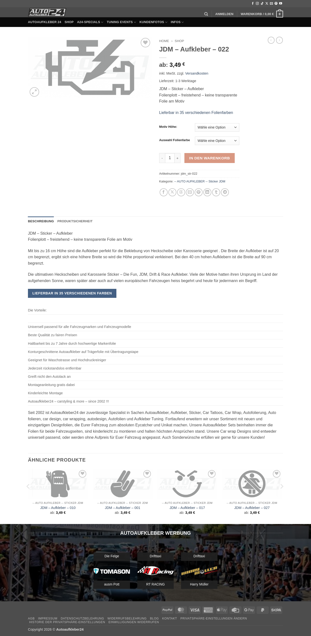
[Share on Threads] (181, 192)
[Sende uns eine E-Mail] (271, 3)
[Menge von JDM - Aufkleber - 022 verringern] (162, 158)
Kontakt (169, 618)
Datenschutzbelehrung (82, 618)
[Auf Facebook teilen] (164, 192)
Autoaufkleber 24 (44, 22)
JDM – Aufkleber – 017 (187, 508)
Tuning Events (121, 22)
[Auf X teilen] (172, 192)
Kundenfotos (153, 22)
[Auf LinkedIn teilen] (207, 192)
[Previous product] (279, 40)
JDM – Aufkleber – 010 (58, 508)
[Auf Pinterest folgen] (276, 3)
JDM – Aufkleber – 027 (252, 508)
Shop (69, 22)
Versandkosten (196, 73)
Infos (177, 22)
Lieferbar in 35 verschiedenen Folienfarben (196, 113)
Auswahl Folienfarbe (174, 140)
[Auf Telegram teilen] (225, 192)
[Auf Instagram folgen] (257, 3)
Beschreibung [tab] (41, 221)
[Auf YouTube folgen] (280, 3)
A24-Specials (90, 22)
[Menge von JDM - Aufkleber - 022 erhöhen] (178, 158)
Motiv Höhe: (168, 127)
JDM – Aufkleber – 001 (122, 508)
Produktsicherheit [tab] (75, 221)
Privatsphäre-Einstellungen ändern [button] (214, 618)
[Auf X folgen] (266, 3)
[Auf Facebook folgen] (252, 3)
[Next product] (271, 40)
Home (164, 41)
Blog (154, 618)
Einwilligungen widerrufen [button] (133, 622)
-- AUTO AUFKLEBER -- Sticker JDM (199, 181)
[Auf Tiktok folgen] (262, 3)
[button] (224, 14)
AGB (31, 618)
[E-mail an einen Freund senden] (190, 192)
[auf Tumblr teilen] (216, 192)
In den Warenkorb (209, 158)
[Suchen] (206, 14)
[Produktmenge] (170, 158)
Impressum (47, 618)
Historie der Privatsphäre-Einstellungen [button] (67, 622)
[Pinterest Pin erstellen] (199, 192)
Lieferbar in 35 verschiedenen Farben (72, 293)
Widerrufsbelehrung (127, 618)
